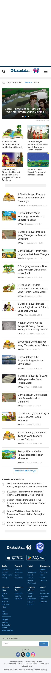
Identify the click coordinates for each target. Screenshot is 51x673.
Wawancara (32, 599)
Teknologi (31, 583)
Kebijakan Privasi (31, 664)
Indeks (5, 614)
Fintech (30, 575)
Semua (28, 82)
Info (3, 611)
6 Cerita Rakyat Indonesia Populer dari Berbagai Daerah (12, 144)
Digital (30, 566)
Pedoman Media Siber (13, 664)
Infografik (18, 593)
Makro (17, 569)
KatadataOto (7, 630)
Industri (5, 572)
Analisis (18, 596)
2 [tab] (25, 116)
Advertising (30, 661)
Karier (39, 661)
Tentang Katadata (16, 661)
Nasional (5, 569)
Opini (29, 596)
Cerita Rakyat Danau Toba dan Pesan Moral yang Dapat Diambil (24, 110)
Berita (4, 566)
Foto (42, 599)
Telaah (30, 593)
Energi (4, 578)
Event (4, 628)
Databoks (6, 625)
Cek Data (18, 599)
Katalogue (44, 596)
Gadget (30, 580)
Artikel (36, 82)
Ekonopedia (45, 566)
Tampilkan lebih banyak (25, 470)
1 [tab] (23, 116)
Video (42, 587)
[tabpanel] (25, 105)
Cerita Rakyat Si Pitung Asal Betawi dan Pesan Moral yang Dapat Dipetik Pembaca (11, 174)
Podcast (43, 602)
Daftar (43, 644)
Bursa (17, 575)
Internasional (7, 575)
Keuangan (19, 572)
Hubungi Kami (26, 666)
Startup (30, 578)
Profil (42, 575)
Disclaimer (45, 664)
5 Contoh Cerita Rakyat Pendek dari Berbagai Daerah (36, 172)
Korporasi (19, 578)
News (42, 591)
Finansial (18, 566)
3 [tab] (28, 116)
